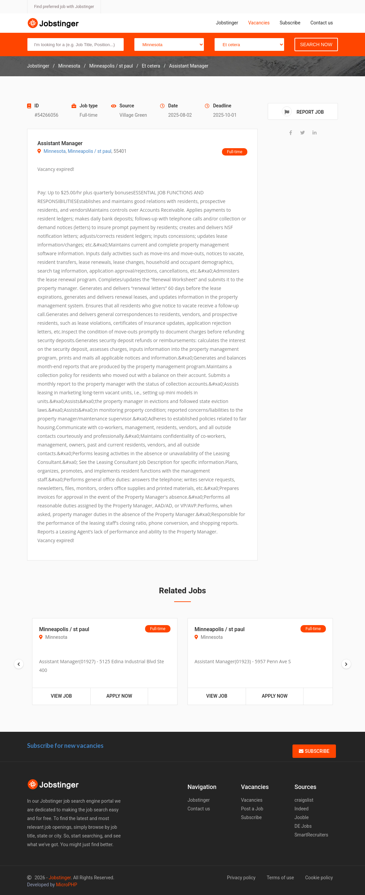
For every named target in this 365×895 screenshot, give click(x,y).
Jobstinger (227, 22)
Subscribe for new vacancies (65, 745)
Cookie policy (319, 877)
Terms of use (280, 877)
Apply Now (119, 696)
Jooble (301, 817)
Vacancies (258, 22)
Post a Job (252, 808)
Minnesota (54, 151)
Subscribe (290, 22)
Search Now (316, 44)
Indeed (301, 808)
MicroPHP (66, 884)
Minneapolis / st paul (90, 151)
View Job (61, 696)
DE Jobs (303, 826)
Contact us (322, 22)
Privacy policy (241, 877)
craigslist (304, 800)
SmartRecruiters (311, 834)
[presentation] (19, 664)
